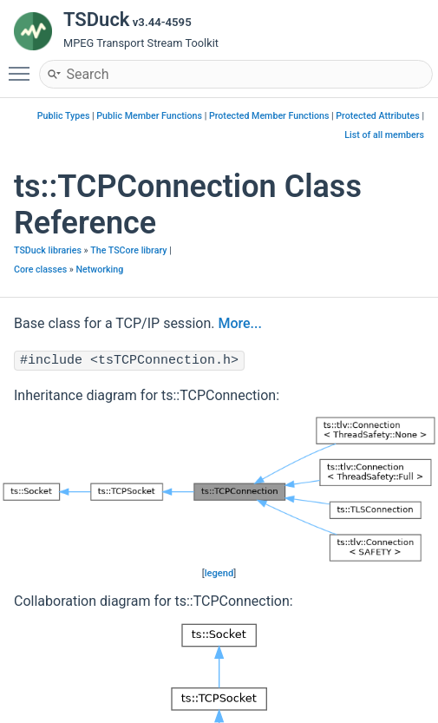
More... (239, 323)
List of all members (384, 135)
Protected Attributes (377, 116)
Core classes (40, 269)
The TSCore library (128, 250)
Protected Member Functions (269, 116)
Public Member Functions (149, 116)
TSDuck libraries (48, 250)
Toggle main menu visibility (23, 66)
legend (219, 573)
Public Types (63, 116)
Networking (100, 269)
